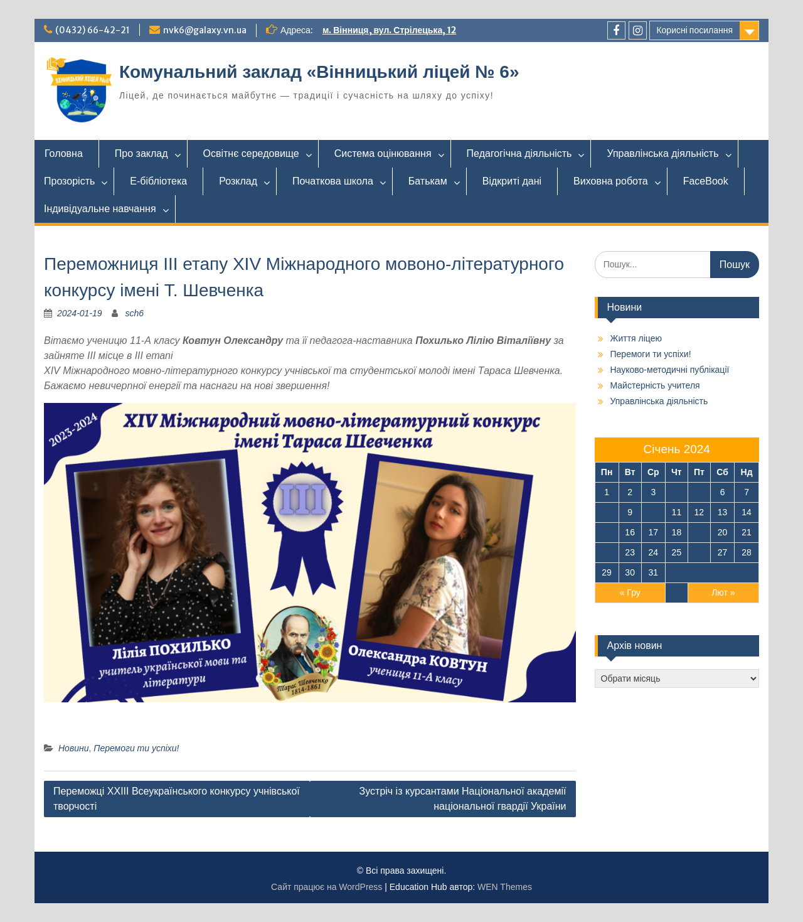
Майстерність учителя (655, 385)
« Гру (630, 592)
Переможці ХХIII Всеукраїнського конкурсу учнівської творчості (176, 799)
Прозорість (69, 181)
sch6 (134, 313)
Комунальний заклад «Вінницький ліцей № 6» (319, 72)
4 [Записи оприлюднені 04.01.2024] (676, 492)
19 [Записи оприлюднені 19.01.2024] (699, 532)
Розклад (238, 181)
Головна (64, 153)
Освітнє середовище (251, 153)
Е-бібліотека (158, 181)
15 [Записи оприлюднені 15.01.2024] (607, 532)
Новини (73, 748)
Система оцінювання (383, 153)
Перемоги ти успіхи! (136, 748)
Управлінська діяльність (662, 153)
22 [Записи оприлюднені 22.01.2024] (607, 552)
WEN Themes (504, 887)
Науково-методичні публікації (670, 370)
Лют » (723, 592)
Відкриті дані (511, 181)
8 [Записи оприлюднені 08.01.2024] (606, 512)
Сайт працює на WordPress (326, 887)
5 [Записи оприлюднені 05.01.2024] (698, 492)
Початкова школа (332, 181)
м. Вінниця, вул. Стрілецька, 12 (389, 30)
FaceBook (705, 181)
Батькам (427, 181)
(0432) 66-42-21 (92, 30)
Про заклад (141, 153)
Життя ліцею (636, 338)
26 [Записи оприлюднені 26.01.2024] (699, 552)
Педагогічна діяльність (519, 153)
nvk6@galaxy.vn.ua (205, 30)
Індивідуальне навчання (100, 208)
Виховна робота (610, 181)
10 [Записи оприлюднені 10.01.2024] (654, 512)
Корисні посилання (694, 30)
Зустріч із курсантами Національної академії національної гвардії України (462, 799)
